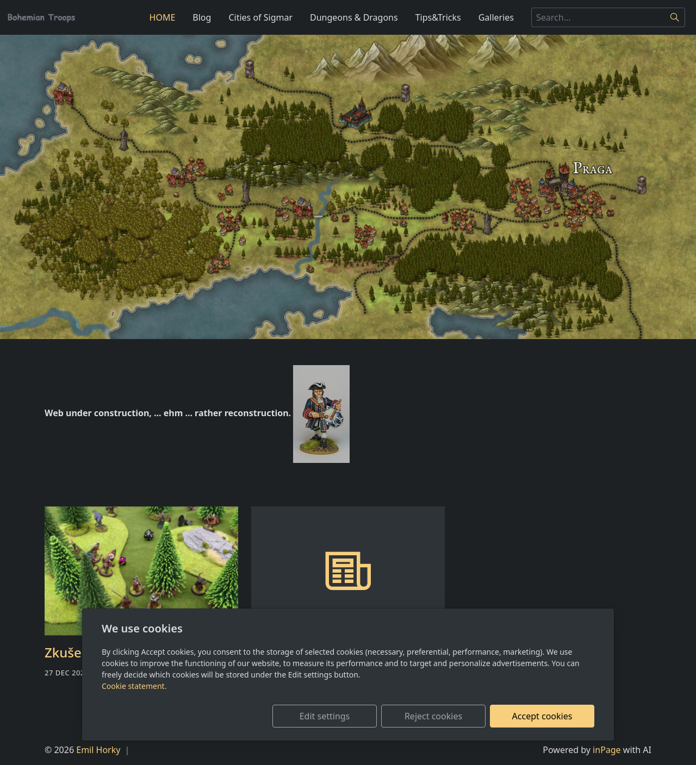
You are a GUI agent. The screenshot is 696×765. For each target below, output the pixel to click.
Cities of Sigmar (260, 17)
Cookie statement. (134, 686)
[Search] (675, 17)
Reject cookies (433, 716)
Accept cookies (542, 716)
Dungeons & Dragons (354, 17)
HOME (163, 17)
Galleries (496, 17)
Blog (201, 17)
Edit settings (325, 716)
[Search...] (598, 17)
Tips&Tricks (438, 17)
